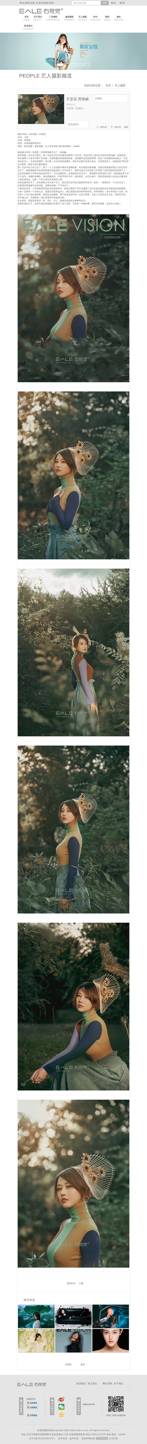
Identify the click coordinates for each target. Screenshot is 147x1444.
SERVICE (118, 18)
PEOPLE (82, 18)
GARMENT (69, 18)
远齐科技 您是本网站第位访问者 (94, 1438)
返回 (126, 127)
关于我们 (118, 1383)
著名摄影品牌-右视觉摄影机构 (37, 3)
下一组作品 (115, 127)
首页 (108, 85)
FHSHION (95, 18)
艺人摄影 (120, 85)
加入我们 (92, 1383)
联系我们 (81, 1383)
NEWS (107, 18)
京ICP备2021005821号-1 (42, 1438)
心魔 (81, 1283)
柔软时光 (71, 1283)
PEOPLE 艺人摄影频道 (45, 76)
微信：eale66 (119, 1434)
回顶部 (68, 1364)
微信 (114, 3)
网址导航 (107, 1383)
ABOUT (38, 18)
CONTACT (28, 27)
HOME (26, 18)
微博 (123, 3)
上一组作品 (101, 127)
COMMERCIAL (53, 18)
